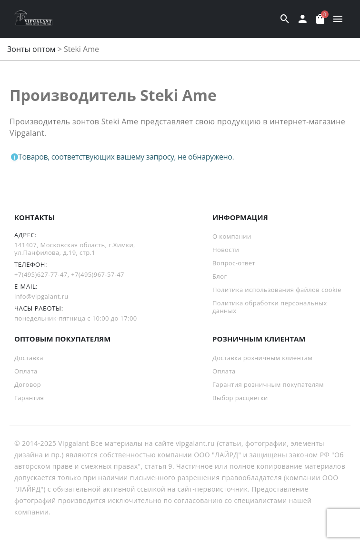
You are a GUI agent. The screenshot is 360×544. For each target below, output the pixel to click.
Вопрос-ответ (233, 263)
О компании (231, 236)
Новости (225, 249)
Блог (219, 276)
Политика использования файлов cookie (276, 289)
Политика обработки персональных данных (269, 307)
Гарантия (29, 397)
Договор (27, 384)
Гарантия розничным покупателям (268, 384)
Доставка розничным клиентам (262, 357)
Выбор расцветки (240, 397)
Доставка (28, 357)
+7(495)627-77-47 (41, 274)
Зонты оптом (31, 49)
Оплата (26, 371)
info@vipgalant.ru (41, 296)
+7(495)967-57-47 (97, 274)
